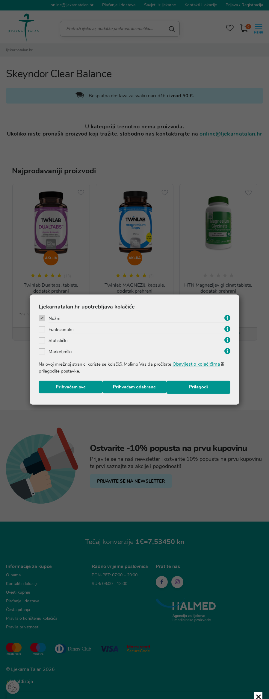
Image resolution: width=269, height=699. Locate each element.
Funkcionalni (62, 329)
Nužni (55, 318)
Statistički (59, 341)
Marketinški (61, 352)
